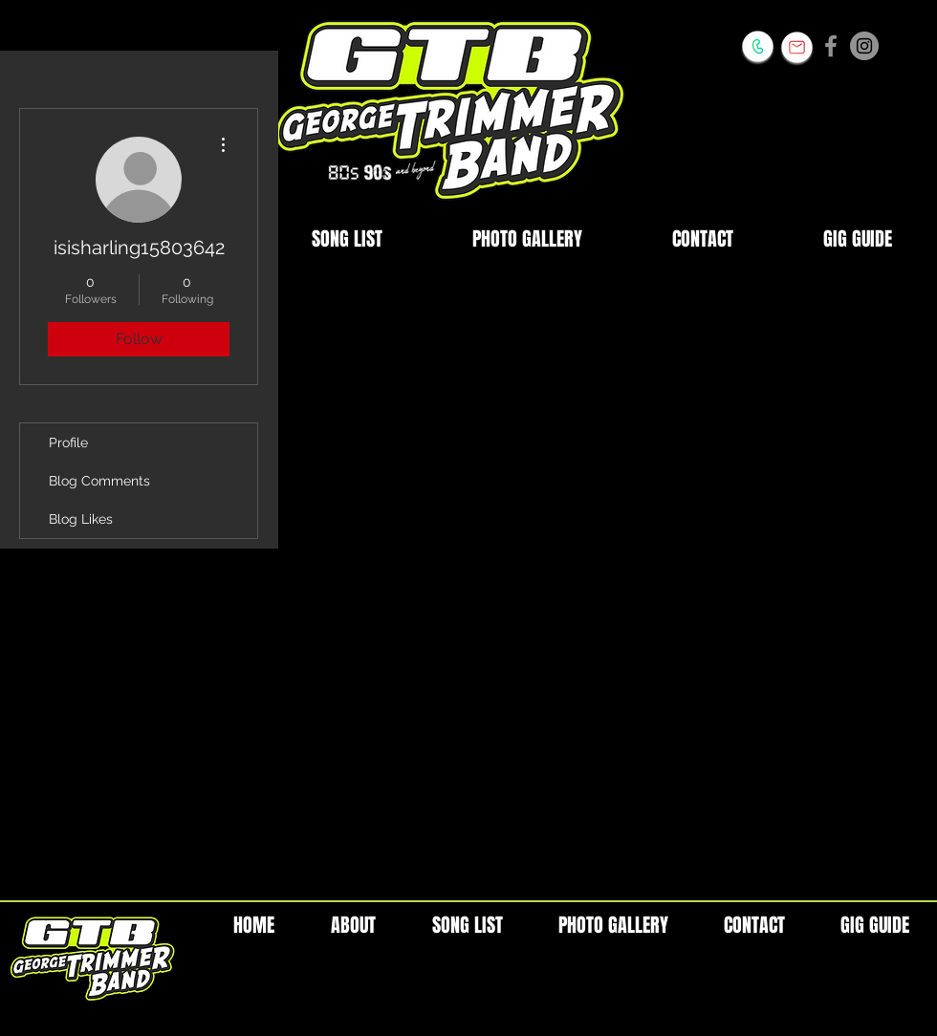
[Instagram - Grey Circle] (864, 46)
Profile (68, 442)
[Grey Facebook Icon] (831, 46)
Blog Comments (99, 480)
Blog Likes (81, 519)
